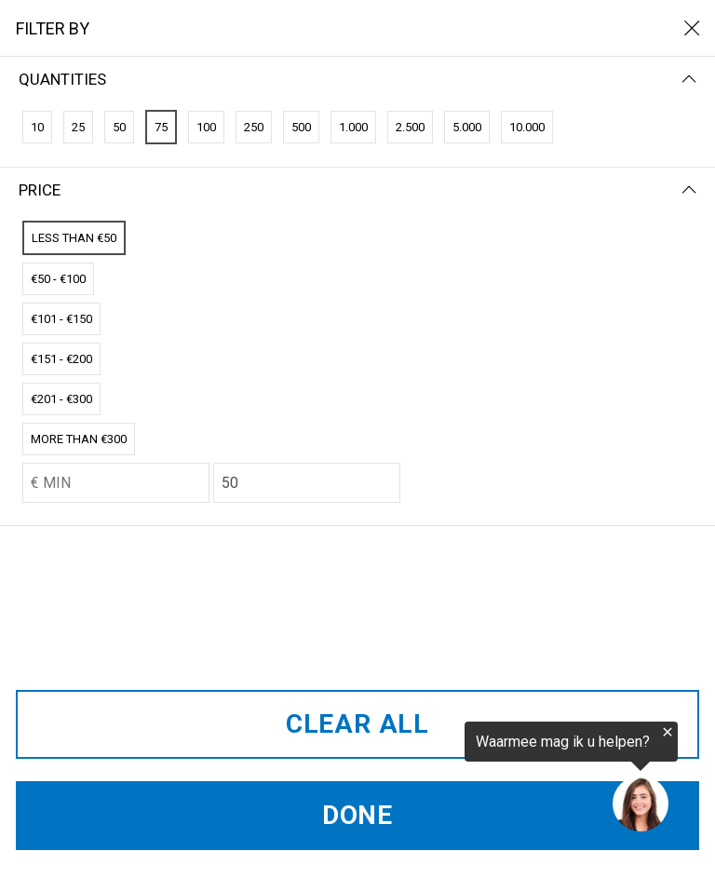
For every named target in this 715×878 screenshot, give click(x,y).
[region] (486, 777)
